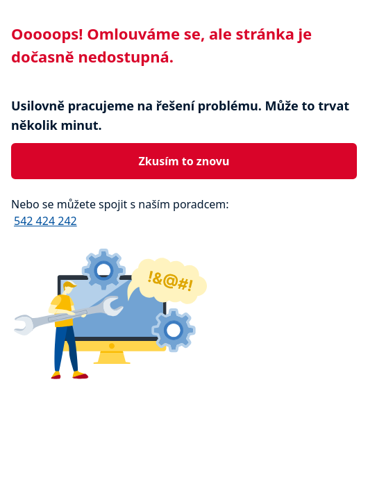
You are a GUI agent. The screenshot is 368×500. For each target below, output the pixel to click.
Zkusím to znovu (184, 161)
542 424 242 (45, 220)
